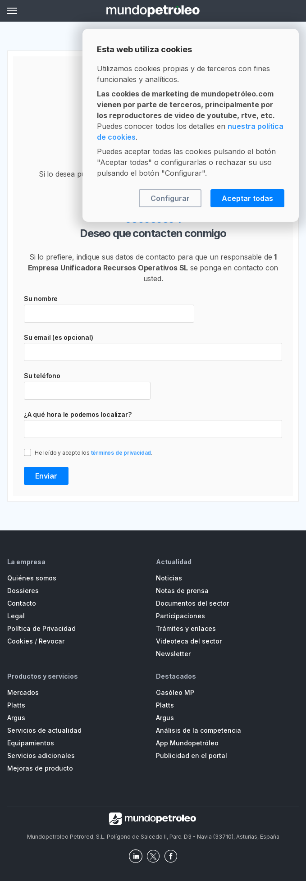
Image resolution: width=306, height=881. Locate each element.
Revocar (51, 641)
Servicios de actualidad (44, 730)
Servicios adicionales (41, 755)
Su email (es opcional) (58, 337)
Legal (16, 616)
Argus (16, 717)
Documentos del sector (192, 603)
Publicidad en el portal (191, 755)
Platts (16, 705)
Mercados (23, 692)
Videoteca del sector (189, 641)
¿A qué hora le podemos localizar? (77, 414)
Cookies (20, 641)
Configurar (170, 198)
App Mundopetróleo (187, 743)
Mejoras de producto (40, 768)
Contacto (21, 603)
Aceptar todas (247, 198)
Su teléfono (42, 375)
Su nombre (41, 298)
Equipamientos (30, 743)
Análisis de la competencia (198, 730)
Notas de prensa (182, 590)
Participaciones (180, 616)
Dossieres (23, 590)
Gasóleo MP (175, 692)
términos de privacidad (121, 452)
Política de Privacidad (41, 628)
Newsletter (173, 653)
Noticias (169, 578)
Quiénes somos (31, 578)
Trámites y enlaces (186, 628)
